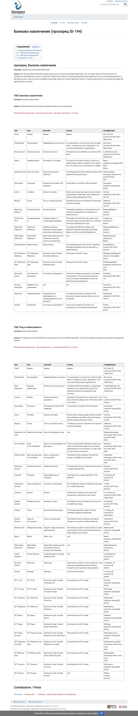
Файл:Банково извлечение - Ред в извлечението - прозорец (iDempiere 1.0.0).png (45, 347)
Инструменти (20, 702)
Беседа (62, 23)
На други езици (36, 702)
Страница (54, 23)
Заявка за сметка (121, 1)
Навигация (18, 17)
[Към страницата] (125, 4)
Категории (18, 694)
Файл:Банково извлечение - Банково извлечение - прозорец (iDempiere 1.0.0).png (46, 113)
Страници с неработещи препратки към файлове (56, 694)
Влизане (110, 1)
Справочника (29, 694)
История (84, 23)
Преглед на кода (73, 23)
